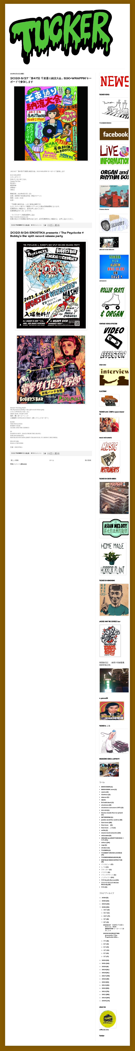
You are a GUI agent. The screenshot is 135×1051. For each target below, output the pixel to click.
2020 (104, 966)
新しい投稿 (14, 460)
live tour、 (105, 825)
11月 (105, 913)
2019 (104, 969)
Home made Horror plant (112, 813)
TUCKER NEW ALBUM (109, 857)
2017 (104, 976)
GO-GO (104, 810)
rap (102, 845)
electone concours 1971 (111, 807)
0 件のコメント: (36, 225)
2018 (104, 973)
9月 (105, 919)
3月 (105, 953)
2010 (104, 998)
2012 (104, 991)
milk (103, 830)
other (103, 842)
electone (105, 805)
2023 (104, 907)
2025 (104, 901)
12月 (105, 910)
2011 (104, 994)
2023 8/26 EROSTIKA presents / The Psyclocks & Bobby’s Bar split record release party (47, 234)
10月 (105, 916)
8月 (105, 922)
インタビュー (105, 864)
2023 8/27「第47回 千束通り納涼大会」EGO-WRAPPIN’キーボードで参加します (113, 927)
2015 (104, 982)
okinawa (105, 835)
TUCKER (104, 850)
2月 (105, 956)
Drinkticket (106, 802)
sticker (104, 848)
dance (103, 797)
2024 (104, 904)
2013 (104, 988)
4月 (105, 950)
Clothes (104, 794)
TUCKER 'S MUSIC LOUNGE (111, 853)
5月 (105, 947)
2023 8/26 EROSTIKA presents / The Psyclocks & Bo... (111, 935)
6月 (105, 944)
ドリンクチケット (107, 875)
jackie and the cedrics (110, 820)
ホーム (51, 460)
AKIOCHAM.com (107, 789)
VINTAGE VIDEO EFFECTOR (111, 860)
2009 (104, 1001)
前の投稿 (88, 460)
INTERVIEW (105, 817)
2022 (104, 960)
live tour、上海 (107, 828)
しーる (103, 867)
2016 (104, 979)
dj (102, 800)
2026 (104, 898)
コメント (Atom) (20, 464)
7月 (105, 941)
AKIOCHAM (105, 787)
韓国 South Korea (108, 880)
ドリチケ (104, 872)
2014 (104, 985)
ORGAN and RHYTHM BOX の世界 (112, 839)
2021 (104, 963)
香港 (102, 887)
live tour (104, 822)
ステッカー (105, 869)
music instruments (109, 833)
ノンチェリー (105, 877)
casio (103, 792)
